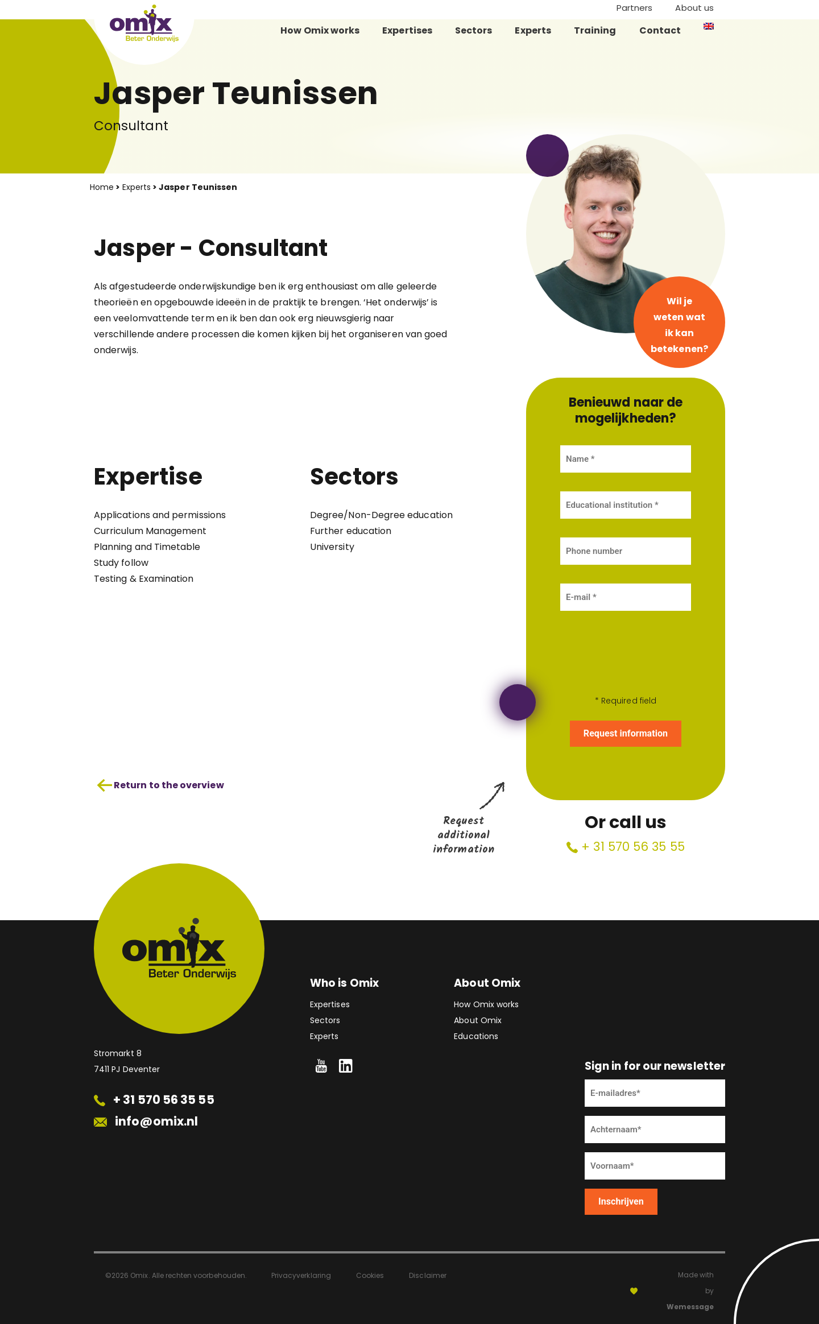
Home (102, 187)
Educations (476, 1036)
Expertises (407, 30)
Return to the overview (160, 786)
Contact (660, 30)
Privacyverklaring (301, 1275)
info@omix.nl (146, 1121)
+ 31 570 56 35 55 (625, 846)
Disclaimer (427, 1275)
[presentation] (625, 652)
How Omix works (319, 30)
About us (694, 8)
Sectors (474, 30)
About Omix (478, 1020)
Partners (635, 8)
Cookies (370, 1275)
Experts (533, 30)
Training (595, 30)
